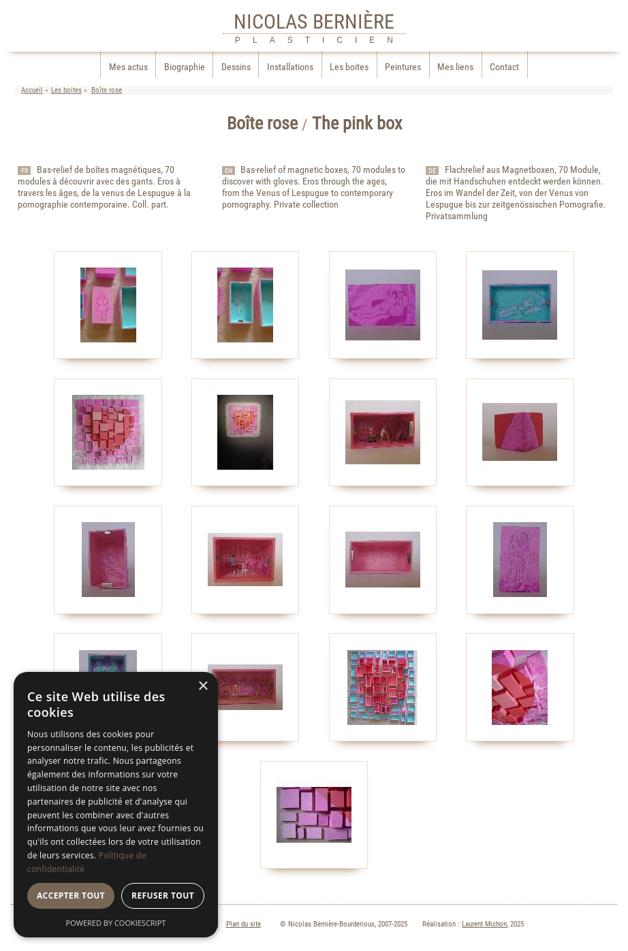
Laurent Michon (484, 924)
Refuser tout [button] (162, 895)
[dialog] (116, 804)
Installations (290, 67)
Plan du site (243, 924)
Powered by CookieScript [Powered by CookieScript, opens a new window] (116, 923)
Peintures (403, 67)
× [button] (203, 686)
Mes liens (455, 67)
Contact (504, 67)
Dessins (236, 67)
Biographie (184, 67)
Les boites (349, 67)
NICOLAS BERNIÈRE (314, 21)
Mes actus (128, 67)
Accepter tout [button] (71, 895)
